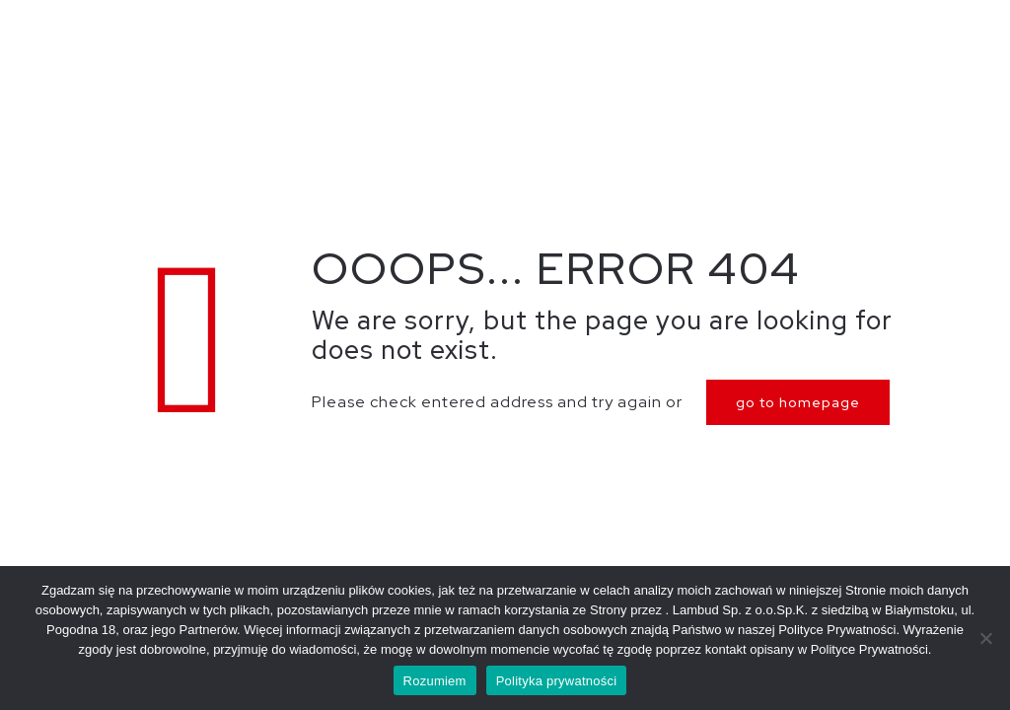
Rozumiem (435, 681)
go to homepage (798, 402)
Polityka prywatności (556, 681)
